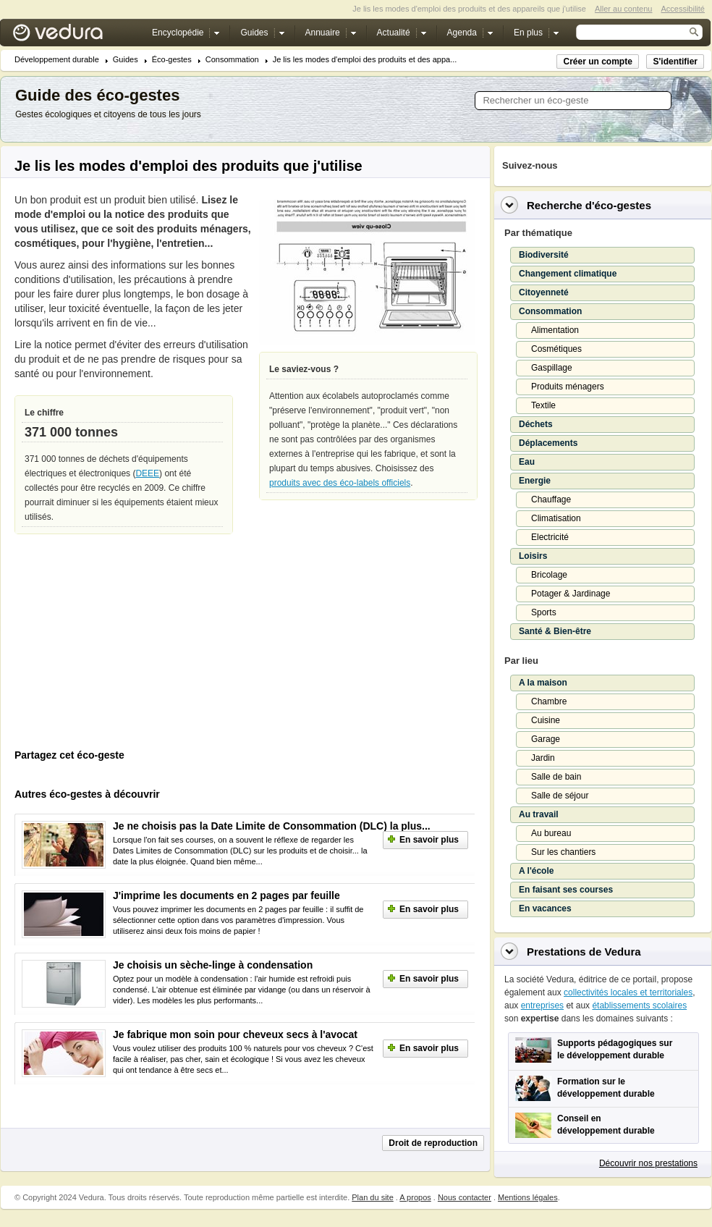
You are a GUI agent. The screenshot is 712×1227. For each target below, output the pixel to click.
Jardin (543, 758)
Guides (125, 60)
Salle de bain (556, 777)
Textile (543, 405)
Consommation (232, 60)
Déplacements (548, 443)
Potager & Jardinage (570, 594)
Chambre (549, 701)
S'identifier (675, 61)
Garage (545, 739)
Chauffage (551, 499)
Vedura (75, 36)
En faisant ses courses (566, 890)
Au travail (539, 814)
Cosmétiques (556, 349)
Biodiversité (544, 255)
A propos (415, 1197)
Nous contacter (464, 1197)
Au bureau (551, 833)
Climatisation (556, 518)
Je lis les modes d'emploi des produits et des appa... (365, 60)
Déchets (536, 424)
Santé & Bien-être (555, 631)
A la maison (543, 683)
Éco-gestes (172, 60)
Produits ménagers (567, 386)
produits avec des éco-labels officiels (339, 483)
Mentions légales (528, 1197)
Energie (535, 481)
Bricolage (549, 575)
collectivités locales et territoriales (628, 992)
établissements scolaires (639, 1005)
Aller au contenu (624, 8)
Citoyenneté (544, 292)
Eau (527, 462)
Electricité (550, 537)
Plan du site (372, 1197)
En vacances (545, 908)
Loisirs (533, 556)
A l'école (536, 871)
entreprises (542, 1005)
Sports (543, 612)
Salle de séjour (559, 795)
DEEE (147, 473)
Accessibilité (683, 8)
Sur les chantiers (563, 852)
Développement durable (56, 60)
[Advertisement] (123, 645)
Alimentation (555, 330)
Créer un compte (597, 61)
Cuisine (545, 720)
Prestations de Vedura (584, 951)
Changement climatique (567, 274)
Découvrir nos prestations (648, 1163)
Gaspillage (551, 368)
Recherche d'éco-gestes (589, 205)
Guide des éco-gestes (97, 95)
